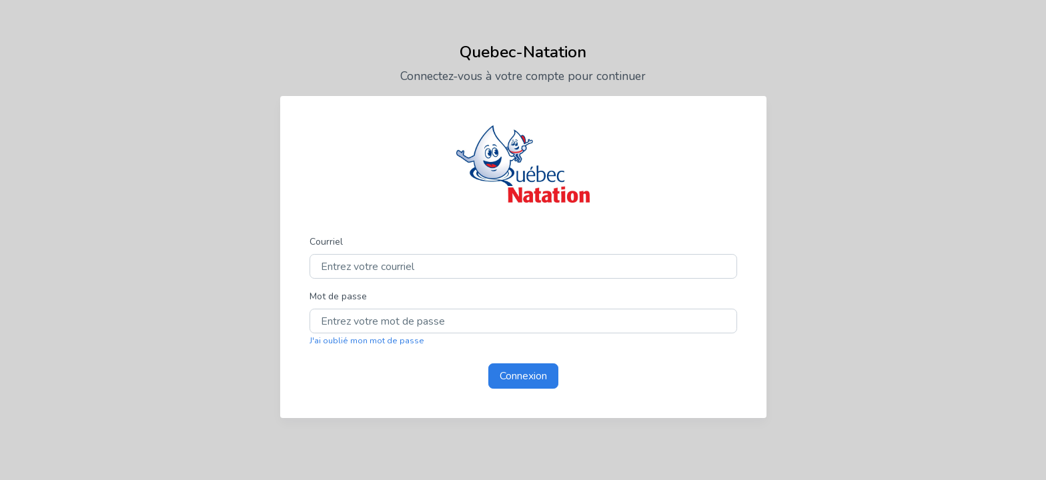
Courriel (326, 241)
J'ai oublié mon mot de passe (367, 340)
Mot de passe (338, 296)
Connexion (523, 376)
